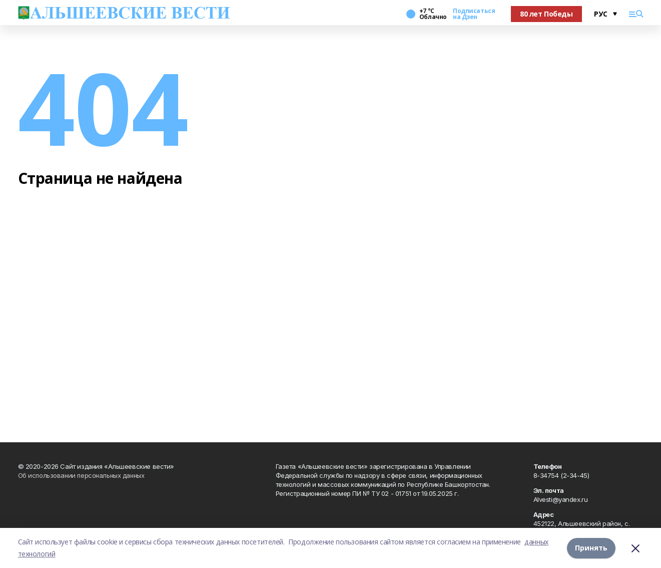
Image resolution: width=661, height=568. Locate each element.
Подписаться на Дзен (474, 14)
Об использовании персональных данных (81, 475)
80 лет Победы (546, 14)
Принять (591, 547)
